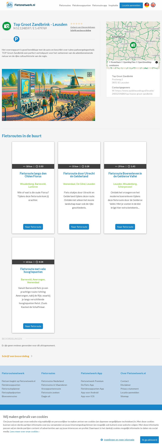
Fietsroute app (99, 5)
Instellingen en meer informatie (117, 439)
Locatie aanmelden (131, 5)
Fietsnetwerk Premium (92, 381)
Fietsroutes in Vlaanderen (54, 385)
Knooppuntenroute (51, 388)
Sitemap (125, 396)
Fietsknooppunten (81, 5)
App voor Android (89, 392)
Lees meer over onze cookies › (25, 431)
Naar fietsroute (33, 226)
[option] (48, 95)
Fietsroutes (65, 5)
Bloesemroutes (9, 396)
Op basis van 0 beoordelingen (82, 27)
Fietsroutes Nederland (52, 381)
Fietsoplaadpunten (11, 392)
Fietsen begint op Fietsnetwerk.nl (18, 381)
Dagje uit (45, 396)
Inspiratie (113, 5)
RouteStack (116, 62)
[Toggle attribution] (157, 62)
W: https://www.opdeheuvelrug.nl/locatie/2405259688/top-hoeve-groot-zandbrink (133, 92)
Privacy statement (130, 388)
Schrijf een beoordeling (18, 356)
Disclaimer (126, 385)
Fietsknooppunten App (92, 388)
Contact (125, 381)
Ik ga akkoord (149, 439)
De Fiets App (87, 385)
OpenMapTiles (129, 62)
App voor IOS (87, 396)
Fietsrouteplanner (11, 388)
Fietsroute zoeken (50, 392)
